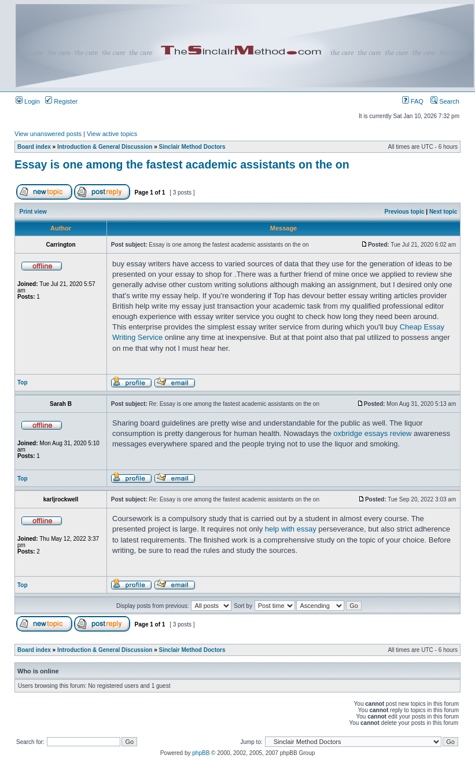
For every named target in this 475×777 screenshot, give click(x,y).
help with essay (290, 529)
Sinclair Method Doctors (192, 147)
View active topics (112, 133)
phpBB (200, 753)
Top (22, 382)
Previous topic (405, 211)
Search (444, 101)
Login (28, 101)
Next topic (443, 211)
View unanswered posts (48, 133)
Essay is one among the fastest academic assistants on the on (181, 164)
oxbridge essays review (372, 433)
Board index (34, 147)
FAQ (413, 101)
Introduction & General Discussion (104, 147)
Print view (33, 211)
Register (61, 101)
